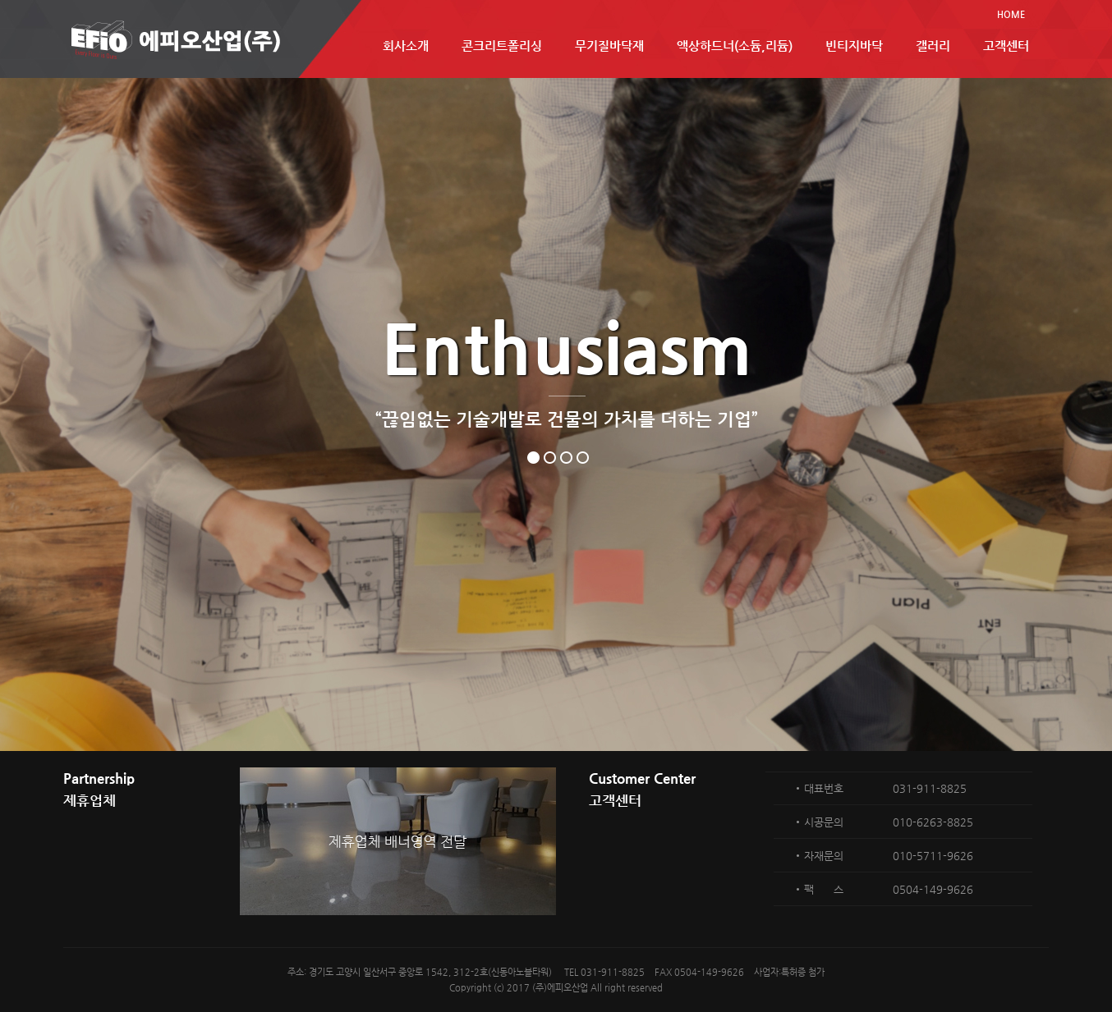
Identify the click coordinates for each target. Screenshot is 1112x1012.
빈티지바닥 (854, 46)
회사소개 (406, 46)
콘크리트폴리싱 (502, 46)
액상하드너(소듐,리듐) (735, 46)
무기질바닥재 (609, 46)
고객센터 (1006, 46)
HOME (1011, 14)
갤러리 (933, 46)
